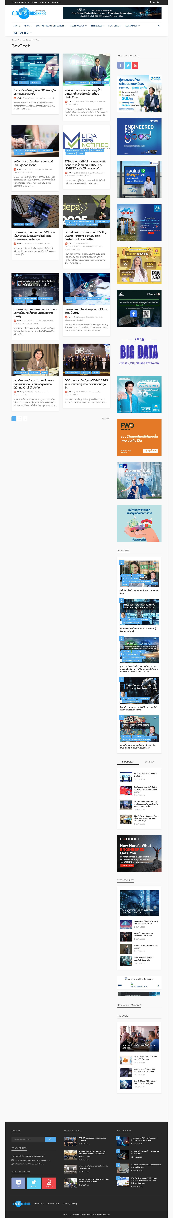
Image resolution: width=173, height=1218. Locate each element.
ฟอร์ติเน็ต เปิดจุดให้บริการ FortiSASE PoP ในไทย (143, 934)
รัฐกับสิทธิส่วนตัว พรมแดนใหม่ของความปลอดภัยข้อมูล (139, 591)
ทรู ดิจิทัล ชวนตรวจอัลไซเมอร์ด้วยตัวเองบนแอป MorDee (146, 1166)
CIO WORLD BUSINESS (33, 1164)
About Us (43, 2)
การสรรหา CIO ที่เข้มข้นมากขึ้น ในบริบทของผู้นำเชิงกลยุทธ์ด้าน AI (138, 629)
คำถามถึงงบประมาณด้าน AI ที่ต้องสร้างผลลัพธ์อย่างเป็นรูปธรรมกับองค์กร (138, 708)
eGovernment (82, 82)
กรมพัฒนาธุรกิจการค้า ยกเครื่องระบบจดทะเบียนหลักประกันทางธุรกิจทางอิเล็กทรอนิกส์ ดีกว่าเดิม (35, 384)
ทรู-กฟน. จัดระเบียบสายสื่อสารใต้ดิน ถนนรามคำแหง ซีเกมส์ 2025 (92, 1180)
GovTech (35, 82)
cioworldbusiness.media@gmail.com (35, 1160)
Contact (53, 2)
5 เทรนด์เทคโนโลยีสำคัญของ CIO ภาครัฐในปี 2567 (84, 311)
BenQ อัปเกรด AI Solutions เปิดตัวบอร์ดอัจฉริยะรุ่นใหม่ (145, 1082)
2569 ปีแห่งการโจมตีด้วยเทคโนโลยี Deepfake (143, 959)
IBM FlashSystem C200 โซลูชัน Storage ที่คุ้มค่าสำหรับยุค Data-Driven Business (146, 1179)
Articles (24, 82)
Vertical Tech (21, 33)
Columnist (131, 26)
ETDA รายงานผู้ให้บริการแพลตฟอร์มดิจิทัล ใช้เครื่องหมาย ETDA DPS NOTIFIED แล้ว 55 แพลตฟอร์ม (86, 165)
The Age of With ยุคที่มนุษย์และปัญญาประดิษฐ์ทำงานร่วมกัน (145, 1139)
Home (34, 2)
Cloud (69, 82)
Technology (77, 26)
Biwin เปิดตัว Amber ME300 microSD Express (144, 1058)
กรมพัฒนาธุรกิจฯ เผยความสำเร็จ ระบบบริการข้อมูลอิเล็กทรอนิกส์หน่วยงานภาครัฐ (35, 313)
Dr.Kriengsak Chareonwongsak (136, 581)
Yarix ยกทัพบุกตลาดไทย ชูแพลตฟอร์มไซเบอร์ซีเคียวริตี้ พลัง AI (137, 911)
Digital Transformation (50, 26)
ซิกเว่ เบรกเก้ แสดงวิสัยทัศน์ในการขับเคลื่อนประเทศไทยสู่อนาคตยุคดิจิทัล (145, 789)
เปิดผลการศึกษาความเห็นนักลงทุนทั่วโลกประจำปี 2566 (145, 1152)
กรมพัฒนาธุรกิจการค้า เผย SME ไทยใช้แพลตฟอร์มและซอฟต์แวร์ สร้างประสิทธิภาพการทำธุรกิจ (35, 236)
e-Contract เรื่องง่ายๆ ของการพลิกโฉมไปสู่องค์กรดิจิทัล (33, 163)
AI (16, 82)
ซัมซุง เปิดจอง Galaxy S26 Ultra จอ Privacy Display (145, 1070)
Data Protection (130, 578)
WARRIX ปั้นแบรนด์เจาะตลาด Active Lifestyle (92, 1139)
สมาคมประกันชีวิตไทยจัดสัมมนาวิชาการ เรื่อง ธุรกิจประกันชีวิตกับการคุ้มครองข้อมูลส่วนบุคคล (92, 1153)
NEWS (27, 26)
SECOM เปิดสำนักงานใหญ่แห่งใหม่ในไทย (145, 775)
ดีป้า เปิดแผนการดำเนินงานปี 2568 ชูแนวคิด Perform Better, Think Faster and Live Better (86, 236)
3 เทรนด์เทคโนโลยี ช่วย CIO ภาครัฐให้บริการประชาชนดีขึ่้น (34, 92)
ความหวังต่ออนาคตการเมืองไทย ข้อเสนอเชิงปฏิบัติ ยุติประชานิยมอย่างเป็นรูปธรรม (137, 746)
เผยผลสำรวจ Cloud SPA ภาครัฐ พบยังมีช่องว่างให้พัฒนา (146, 922)
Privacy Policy (65, 1204)
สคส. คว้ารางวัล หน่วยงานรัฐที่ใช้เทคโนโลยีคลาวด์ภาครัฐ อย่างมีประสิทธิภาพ (84, 94)
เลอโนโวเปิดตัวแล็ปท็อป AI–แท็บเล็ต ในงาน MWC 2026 (138, 1047)
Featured (113, 26)
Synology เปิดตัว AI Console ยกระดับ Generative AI (92, 1167)
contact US (50, 1204)
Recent (150, 762)
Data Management (131, 654)
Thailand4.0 (92, 224)
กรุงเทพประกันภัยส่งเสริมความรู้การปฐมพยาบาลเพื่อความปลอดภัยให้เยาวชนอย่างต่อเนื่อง (146, 803)
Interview (96, 26)
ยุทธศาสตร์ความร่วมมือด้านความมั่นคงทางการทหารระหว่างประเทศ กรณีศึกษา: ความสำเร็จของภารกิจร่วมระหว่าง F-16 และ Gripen (138, 669)
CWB (19, 98)
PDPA (125, 584)
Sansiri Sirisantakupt (132, 622)
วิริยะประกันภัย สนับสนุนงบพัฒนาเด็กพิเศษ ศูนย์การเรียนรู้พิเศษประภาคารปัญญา (145, 818)
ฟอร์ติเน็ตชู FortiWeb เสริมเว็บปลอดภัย (145, 946)
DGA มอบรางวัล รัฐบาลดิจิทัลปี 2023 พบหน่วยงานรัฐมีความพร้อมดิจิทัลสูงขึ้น (86, 384)
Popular (128, 762)
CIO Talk (80, 298)
